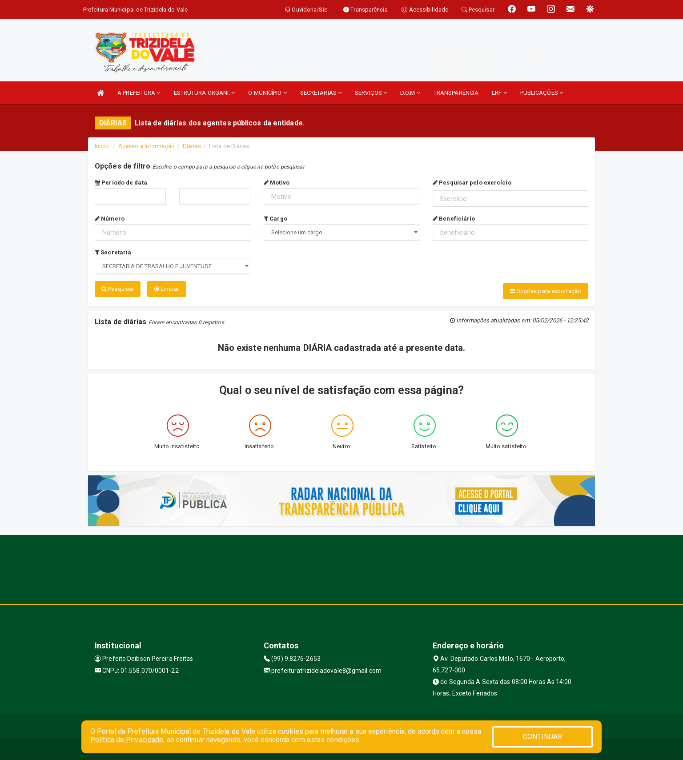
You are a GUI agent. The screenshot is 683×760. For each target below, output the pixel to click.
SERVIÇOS (371, 92)
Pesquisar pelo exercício (472, 182)
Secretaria (113, 252)
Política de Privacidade (126, 740)
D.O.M (410, 92)
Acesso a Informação (146, 146)
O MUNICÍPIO (267, 92)
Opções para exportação (545, 291)
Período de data (121, 182)
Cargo (275, 218)
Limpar (166, 289)
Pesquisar (117, 289)
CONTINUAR (542, 736)
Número (110, 218)
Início (102, 146)
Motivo (276, 182)
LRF (499, 92)
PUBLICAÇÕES (541, 92)
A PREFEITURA (138, 92)
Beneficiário (454, 218)
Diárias (192, 146)
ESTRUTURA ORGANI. (204, 92)
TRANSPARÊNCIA (456, 92)
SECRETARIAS (321, 92)
